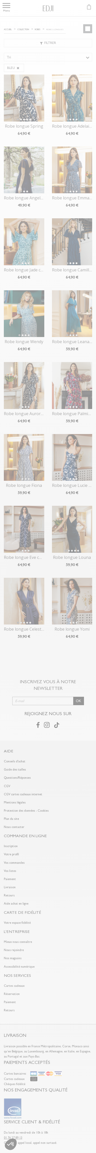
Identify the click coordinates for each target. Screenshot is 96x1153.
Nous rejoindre (14, 950)
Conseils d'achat (14, 761)
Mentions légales (15, 802)
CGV (7, 786)
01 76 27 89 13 (13, 1137)
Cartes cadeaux (14, 986)
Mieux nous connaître (18, 942)
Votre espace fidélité (17, 922)
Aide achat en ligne (16, 903)
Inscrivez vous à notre (48, 685)
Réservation (12, 994)
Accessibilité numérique (19, 966)
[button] (11, 1144)
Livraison (10, 887)
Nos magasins (13, 958)
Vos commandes (14, 862)
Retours (9, 895)
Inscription (11, 846)
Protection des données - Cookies (26, 810)
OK (78, 701)
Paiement (10, 879)
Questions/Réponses (17, 777)
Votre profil (11, 854)
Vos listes (10, 871)
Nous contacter (14, 827)
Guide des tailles (15, 769)
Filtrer (48, 43)
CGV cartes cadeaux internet (23, 794)
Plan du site (11, 819)
